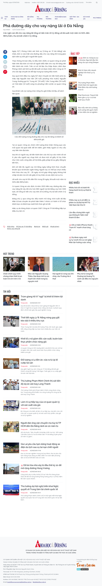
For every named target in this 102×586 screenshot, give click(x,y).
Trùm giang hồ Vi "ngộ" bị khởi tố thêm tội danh (42, 298)
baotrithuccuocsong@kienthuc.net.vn (19, 582)
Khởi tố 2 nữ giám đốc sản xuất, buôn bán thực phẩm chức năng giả (41, 340)
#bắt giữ (45, 227)
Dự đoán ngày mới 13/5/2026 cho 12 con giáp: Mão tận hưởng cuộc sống (80, 239)
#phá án (37, 227)
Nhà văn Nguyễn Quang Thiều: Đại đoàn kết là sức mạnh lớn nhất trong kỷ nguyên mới (38, 277)
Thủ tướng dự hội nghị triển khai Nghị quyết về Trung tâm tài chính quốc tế (39, 488)
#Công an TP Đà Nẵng (24, 227)
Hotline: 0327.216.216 (38, 2)
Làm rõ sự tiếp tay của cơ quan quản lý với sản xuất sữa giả (40, 403)
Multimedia (97, 18)
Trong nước (24, 303)
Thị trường (39, 18)
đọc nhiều (74, 183)
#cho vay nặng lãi (13, 229)
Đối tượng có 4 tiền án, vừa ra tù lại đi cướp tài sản (39, 361)
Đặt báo (27, 2)
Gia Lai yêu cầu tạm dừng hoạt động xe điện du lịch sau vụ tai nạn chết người (40, 445)
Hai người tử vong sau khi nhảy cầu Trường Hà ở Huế (63, 276)
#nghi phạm (54, 227)
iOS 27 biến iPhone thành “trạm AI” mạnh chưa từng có (81, 227)
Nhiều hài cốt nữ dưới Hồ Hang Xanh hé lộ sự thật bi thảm (80, 190)
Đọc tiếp (75, 53)
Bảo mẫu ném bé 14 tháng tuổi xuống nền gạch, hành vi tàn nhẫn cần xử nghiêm (88, 110)
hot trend (8, 254)
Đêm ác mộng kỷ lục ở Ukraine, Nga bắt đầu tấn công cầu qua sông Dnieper (88, 60)
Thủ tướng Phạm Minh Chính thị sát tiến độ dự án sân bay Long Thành (41, 382)
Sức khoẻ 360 (86, 18)
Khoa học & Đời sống (51, 8)
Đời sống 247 (30, 18)
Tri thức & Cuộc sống (86, 565)
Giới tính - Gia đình (74, 18)
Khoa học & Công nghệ (17, 18)
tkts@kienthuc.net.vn (39, 582)
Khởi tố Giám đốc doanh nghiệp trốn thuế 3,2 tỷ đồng (87, 72)
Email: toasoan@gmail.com (55, 2)
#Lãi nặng (10, 227)
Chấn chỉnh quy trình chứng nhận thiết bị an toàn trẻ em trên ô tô (12, 276)
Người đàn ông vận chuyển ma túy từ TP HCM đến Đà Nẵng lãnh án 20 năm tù (41, 424)
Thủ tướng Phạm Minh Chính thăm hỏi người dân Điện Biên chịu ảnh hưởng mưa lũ (87, 86)
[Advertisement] (51, 517)
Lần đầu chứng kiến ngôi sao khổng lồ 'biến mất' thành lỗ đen (79, 214)
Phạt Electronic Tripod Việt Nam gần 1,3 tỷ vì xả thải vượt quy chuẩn (88, 97)
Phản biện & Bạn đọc (60, 18)
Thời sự (6, 18)
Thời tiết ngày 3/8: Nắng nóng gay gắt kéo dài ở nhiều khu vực (40, 319)
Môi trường (48, 18)
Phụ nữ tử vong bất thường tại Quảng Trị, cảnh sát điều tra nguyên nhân (87, 277)
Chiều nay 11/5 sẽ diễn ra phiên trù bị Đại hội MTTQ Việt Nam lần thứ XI (79, 202)
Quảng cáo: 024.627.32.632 (74, 2)
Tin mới (7, 291)
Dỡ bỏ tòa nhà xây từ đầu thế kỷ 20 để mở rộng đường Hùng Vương (41, 467)
